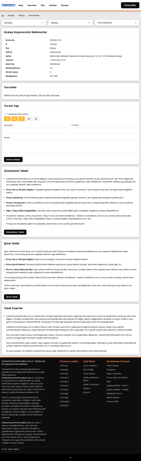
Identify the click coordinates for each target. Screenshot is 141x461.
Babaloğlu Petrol (114, 393)
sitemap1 (64, 365)
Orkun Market (113, 365)
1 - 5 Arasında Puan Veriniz (16, 114)
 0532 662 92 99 (57, 60)
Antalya (11, 15)
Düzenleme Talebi (15, 232)
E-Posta (75, 125)
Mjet (109, 381)
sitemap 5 (64, 381)
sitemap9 (64, 397)
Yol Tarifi (54, 76)
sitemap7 (64, 389)
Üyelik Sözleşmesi (91, 384)
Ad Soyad (8, 125)
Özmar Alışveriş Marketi (117, 377)
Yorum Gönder (13, 159)
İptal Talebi (12, 297)
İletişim (65, 5)
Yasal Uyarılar (89, 373)
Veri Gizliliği (88, 369)
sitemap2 (64, 369)
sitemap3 (64, 373)
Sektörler (32, 5)
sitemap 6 (64, 385)
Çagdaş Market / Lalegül (117, 389)
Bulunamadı (34, 15)
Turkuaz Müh (112, 401)
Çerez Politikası (90, 365)
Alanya (22, 15)
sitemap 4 (64, 377)
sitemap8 (64, 393)
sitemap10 (64, 401)
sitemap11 (64, 405)
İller (43, 5)
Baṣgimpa (111, 369)
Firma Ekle (130, 5)
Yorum (7, 137)
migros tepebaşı (114, 373)
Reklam (53, 5)
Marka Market (113, 397)
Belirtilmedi (55, 64)
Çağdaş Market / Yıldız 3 (117, 385)
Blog (21, 5)
